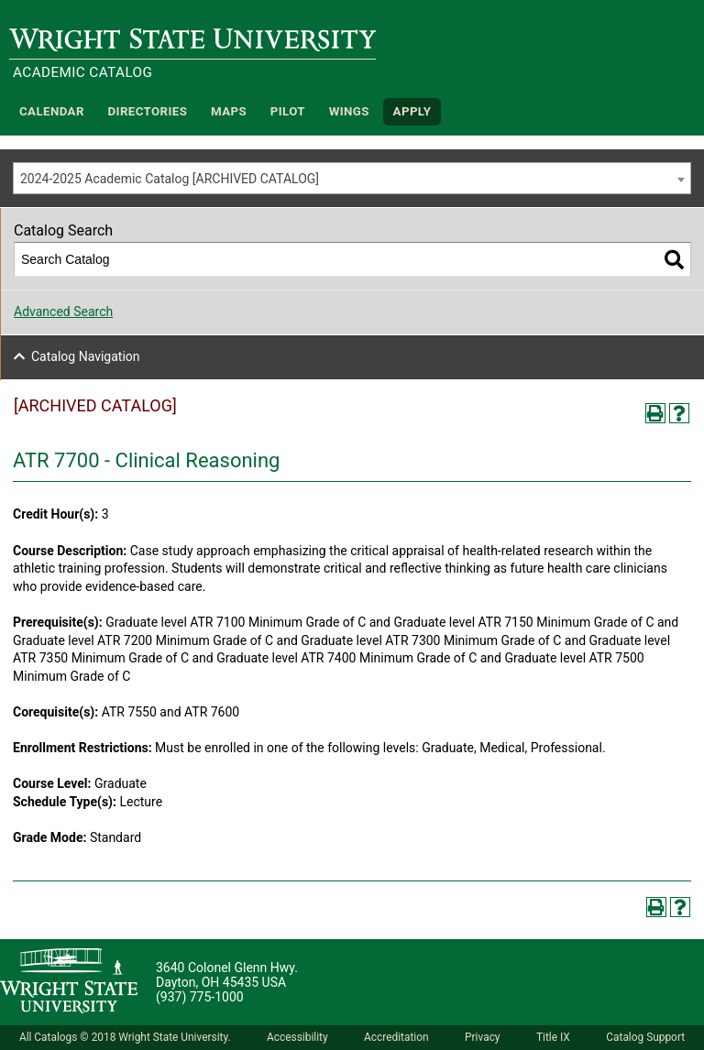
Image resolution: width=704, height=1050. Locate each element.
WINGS (349, 111)
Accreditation (396, 1037)
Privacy (482, 1037)
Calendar (51, 111)
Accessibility (297, 1037)
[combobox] (352, 178)
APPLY (412, 111)
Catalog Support (645, 1037)
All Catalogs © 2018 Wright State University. (125, 1037)
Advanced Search (63, 311)
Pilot (287, 111)
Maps (229, 111)
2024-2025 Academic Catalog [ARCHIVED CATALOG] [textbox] (169, 178)
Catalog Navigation (85, 356)
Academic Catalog (82, 72)
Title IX (553, 1037)
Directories (148, 111)
